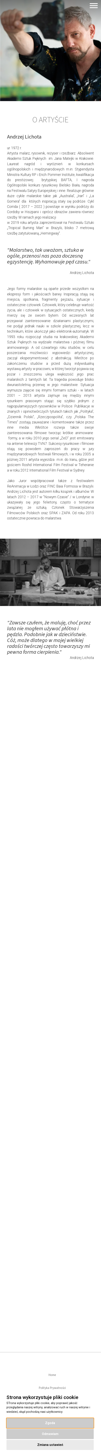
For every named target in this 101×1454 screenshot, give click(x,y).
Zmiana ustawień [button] (50, 1445)
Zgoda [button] (50, 1423)
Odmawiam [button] (50, 1434)
